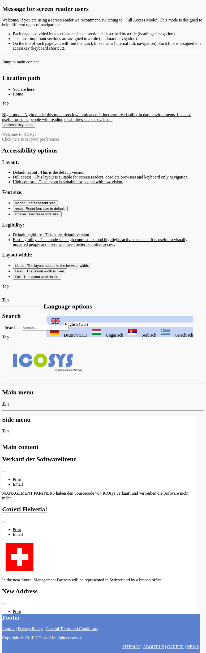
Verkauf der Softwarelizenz (39, 463)
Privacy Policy (30, 628)
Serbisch (140, 340)
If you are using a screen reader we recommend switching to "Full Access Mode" (89, 20)
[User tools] (4, 476)
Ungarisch (106, 340)
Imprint (8, 628)
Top (5, 103)
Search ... (13, 332)
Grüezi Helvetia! (24, 514)
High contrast (68, 186)
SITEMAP (131, 647)
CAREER (175, 647)
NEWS (193, 647)
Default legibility (51, 239)
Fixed (40, 276)
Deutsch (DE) (67, 340)
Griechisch (175, 340)
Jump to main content (20, 62)
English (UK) (67, 329)
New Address (20, 596)
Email (18, 489)
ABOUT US (153, 647)
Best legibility (100, 246)
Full (37, 282)
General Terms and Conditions (71, 628)
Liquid (52, 270)
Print (17, 484)
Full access (101, 182)
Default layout (49, 177)
